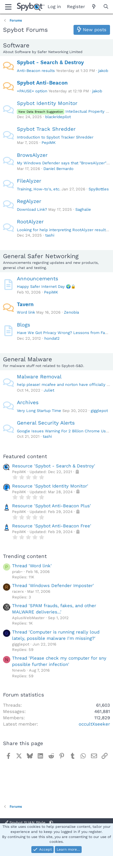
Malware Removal (39, 377)
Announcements (37, 279)
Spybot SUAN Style (25, 822)
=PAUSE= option (32, 91)
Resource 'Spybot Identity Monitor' (50, 486)
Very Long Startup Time (39, 410)
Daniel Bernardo (58, 168)
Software (16, 45)
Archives (28, 402)
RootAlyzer (30, 222)
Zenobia (71, 312)
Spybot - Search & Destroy (50, 62)
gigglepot (99, 410)
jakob (103, 70)
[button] (51, 822)
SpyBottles (99, 189)
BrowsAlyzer (32, 155)
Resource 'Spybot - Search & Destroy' (53, 466)
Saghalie (83, 209)
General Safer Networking (41, 256)
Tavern (25, 304)
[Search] (106, 6)
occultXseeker (94, 724)
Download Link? (32, 209)
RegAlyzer (29, 201)
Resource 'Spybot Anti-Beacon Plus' (51, 506)
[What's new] (94, 6)
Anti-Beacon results (36, 70)
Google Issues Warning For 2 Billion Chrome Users (64, 431)
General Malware (27, 359)
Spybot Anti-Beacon (42, 83)
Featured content (25, 456)
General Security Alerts (46, 423)
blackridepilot (58, 117)
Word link (26, 312)
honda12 (52, 338)
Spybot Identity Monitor (47, 103)
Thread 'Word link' (32, 565)
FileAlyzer (29, 181)
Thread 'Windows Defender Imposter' (53, 585)
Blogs (23, 325)
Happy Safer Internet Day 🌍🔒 (46, 286)
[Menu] (8, 7)
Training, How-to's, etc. (38, 189)
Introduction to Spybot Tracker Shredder (55, 137)
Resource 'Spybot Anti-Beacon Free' (51, 526)
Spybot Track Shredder (46, 129)
